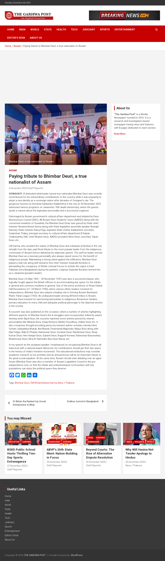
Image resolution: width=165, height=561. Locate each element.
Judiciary (88, 29)
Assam (13, 170)
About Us (36, 37)
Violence (139, 442)
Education (13, 442)
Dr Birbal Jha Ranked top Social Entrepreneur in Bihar (29, 403)
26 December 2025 (56, 462)
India (22, 29)
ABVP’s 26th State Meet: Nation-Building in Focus (62, 453)
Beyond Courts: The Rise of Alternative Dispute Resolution (100, 453)
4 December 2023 (18, 188)
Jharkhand (54, 442)
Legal (90, 438)
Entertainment (125, 29)
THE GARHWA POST (35, 555)
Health (61, 29)
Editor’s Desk (16, 37)
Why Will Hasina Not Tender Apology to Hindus (139, 453)
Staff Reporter (35, 188)
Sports (105, 29)
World (34, 29)
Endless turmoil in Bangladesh (83, 401)
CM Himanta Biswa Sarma (43, 383)
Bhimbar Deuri (22, 383)
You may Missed (19, 418)
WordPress (77, 555)
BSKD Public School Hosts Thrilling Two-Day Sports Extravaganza (21, 455)
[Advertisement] (82, 74)
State (48, 29)
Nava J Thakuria (66, 383)
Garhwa (26, 442)
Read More (120, 133)
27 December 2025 (17, 465)
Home (10, 29)
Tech (74, 29)
